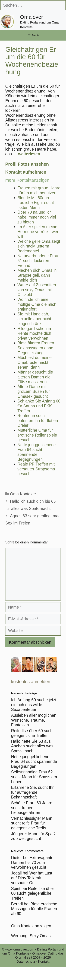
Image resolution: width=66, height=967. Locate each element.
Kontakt (43, 961)
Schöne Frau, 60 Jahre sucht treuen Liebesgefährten (31, 808)
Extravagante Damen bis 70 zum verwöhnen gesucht (32, 862)
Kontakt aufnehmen (25, 172)
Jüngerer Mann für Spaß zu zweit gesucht (33, 836)
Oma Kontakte (23, 494)
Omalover (31, 17)
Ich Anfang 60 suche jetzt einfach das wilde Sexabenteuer (33, 705)
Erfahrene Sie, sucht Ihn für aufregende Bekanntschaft (33, 792)
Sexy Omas (40, 935)
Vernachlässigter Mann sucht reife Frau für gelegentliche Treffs (31, 823)
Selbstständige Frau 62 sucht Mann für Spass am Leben (34, 777)
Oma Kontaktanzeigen (31, 926)
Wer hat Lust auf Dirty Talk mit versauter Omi (31, 878)
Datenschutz (26, 961)
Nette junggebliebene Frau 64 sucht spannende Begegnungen (34, 761)
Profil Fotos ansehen (27, 164)
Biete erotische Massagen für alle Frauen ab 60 (34, 909)
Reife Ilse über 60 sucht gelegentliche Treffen (32, 733)
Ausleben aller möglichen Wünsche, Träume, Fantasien (33, 720)
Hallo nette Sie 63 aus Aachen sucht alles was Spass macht (32, 746)
